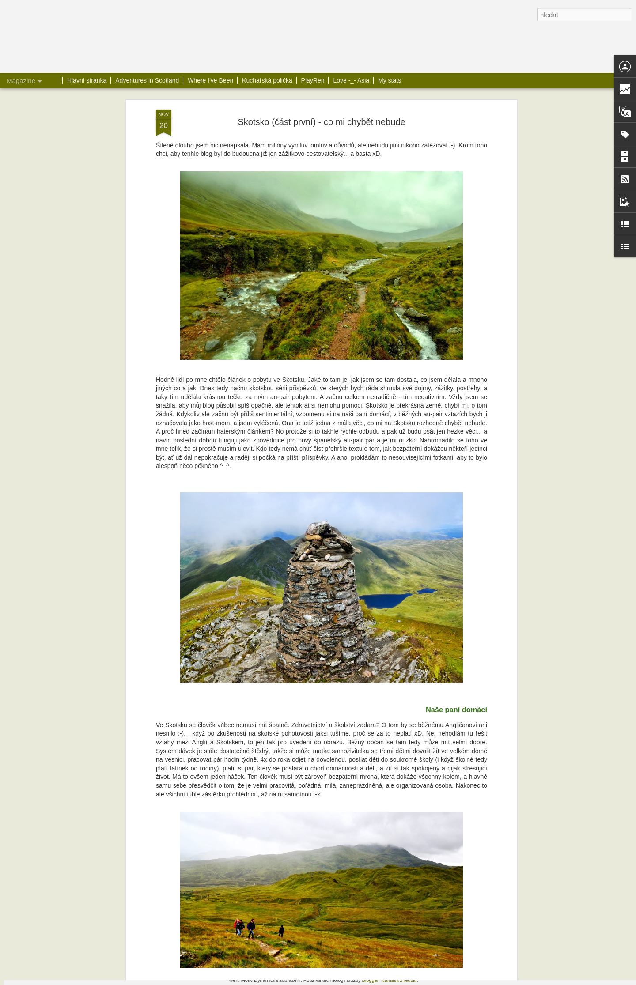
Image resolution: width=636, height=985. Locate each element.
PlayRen (313, 80)
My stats (389, 80)
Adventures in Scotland (147, 80)
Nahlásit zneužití (399, 980)
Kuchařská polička (267, 80)
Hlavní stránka (86, 80)
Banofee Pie (248, 875)
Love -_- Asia (351, 80)
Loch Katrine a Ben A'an (267, 774)
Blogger (370, 980)
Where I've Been (210, 80)
